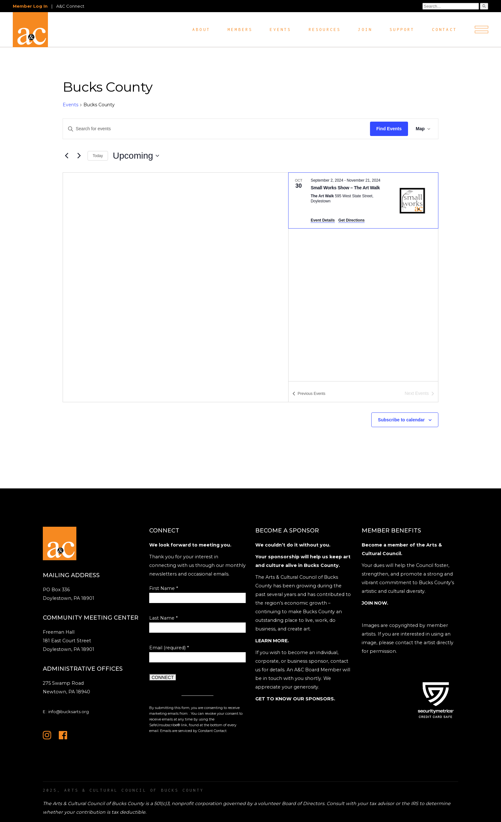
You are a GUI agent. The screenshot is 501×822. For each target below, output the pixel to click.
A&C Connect (70, 6)
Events (70, 105)
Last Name (163, 618)
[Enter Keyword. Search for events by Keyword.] (216, 129)
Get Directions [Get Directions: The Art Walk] (351, 220)
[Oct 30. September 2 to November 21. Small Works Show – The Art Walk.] (363, 200)
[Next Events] (79, 156)
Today (98, 156)
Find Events (389, 128)
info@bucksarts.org (68, 711)
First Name (163, 588)
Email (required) (169, 648)
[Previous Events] (66, 156)
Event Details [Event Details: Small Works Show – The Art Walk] (323, 220)
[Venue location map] (175, 287)
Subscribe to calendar (401, 419)
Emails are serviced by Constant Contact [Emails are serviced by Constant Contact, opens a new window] (193, 731)
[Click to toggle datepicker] (136, 155)
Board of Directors (303, 803)
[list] (363, 277)
